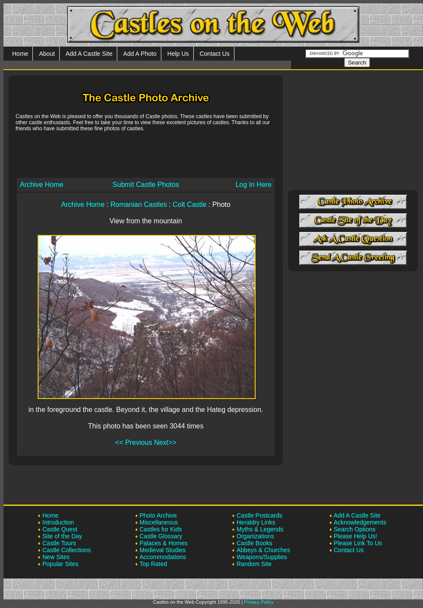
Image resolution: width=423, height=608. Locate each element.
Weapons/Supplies (262, 556)
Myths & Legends (260, 529)
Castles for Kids (161, 529)
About (47, 53)
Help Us (178, 53)
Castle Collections (66, 550)
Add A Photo (140, 53)
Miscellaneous (159, 522)
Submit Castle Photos (145, 184)
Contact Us (214, 53)
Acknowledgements (360, 522)
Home (20, 53)
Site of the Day (62, 536)
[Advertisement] (146, 154)
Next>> (165, 442)
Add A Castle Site (89, 53)
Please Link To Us (358, 543)
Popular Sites (60, 563)
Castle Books (254, 543)
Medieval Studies (163, 550)
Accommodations (163, 556)
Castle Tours (59, 543)
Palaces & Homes (164, 543)
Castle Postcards (259, 515)
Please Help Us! (355, 536)
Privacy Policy (258, 602)
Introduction (58, 522)
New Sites (56, 556)
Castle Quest (59, 529)
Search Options (355, 529)
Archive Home (41, 184)
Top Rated (153, 563)
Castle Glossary (161, 536)
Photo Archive (158, 515)
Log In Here (253, 184)
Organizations (255, 536)
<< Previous (133, 442)
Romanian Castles (138, 204)
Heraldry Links (256, 522)
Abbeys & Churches (263, 550)
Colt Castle (189, 204)
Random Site (254, 563)
